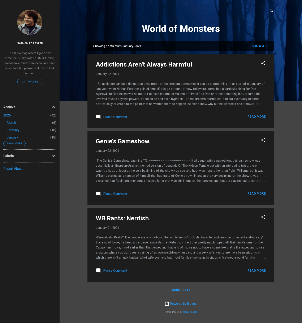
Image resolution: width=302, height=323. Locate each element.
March (11, 123)
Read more (256, 117)
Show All (260, 46)
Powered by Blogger (181, 304)
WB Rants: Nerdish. (123, 218)
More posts (180, 290)
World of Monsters (181, 28)
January (12, 137)
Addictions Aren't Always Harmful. (145, 64)
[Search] (271, 11)
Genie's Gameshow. (123, 141)
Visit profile (30, 81)
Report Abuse (13, 169)
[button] (263, 64)
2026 (7, 115)
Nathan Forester (30, 43)
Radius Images (189, 312)
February (13, 130)
